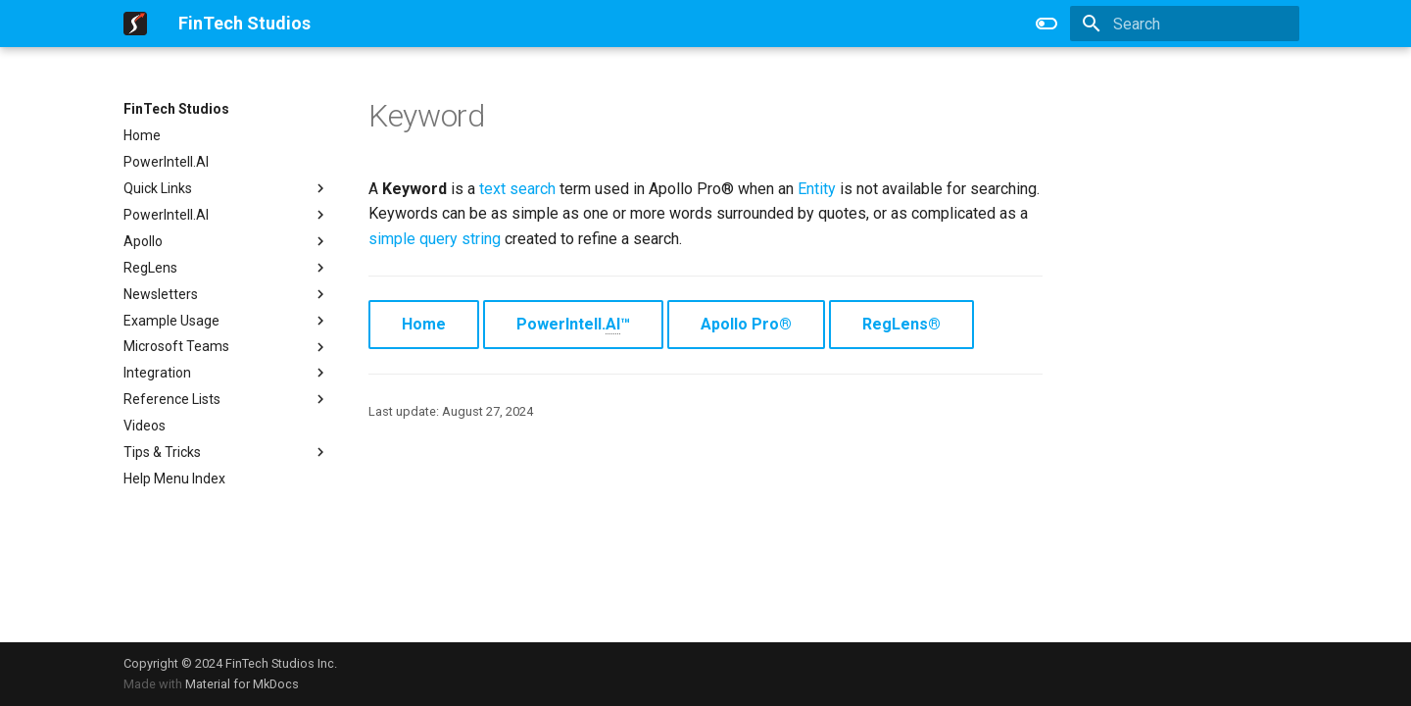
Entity (817, 188)
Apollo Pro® (746, 324)
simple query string (434, 238)
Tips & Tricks (226, 452)
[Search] (1184, 23)
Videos (144, 425)
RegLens (226, 268)
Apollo (226, 241)
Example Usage (226, 320)
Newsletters (226, 294)
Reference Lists (226, 399)
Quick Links (226, 188)
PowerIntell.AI (166, 162)
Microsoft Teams (226, 347)
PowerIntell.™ (573, 324)
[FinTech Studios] (135, 23)
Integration (226, 372)
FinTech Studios (176, 109)
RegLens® (901, 324)
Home (142, 135)
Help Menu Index (174, 478)
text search (517, 188)
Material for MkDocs (242, 684)
